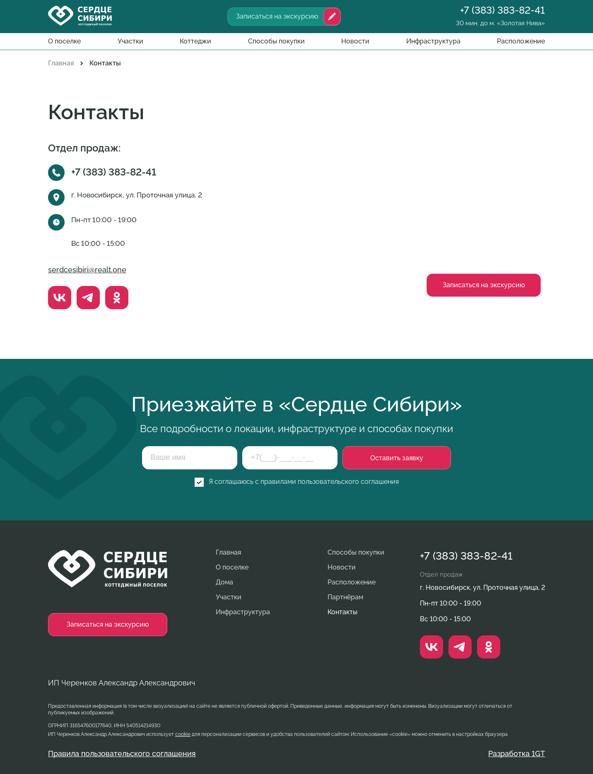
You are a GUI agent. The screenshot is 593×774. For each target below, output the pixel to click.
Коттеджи (195, 41)
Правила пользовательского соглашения (122, 753)
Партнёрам (345, 597)
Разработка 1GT (516, 753)
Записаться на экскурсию (277, 16)
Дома (224, 582)
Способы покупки (276, 41)
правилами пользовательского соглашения (329, 482)
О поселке (64, 41)
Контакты (342, 612)
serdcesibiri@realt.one (87, 270)
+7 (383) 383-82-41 (502, 10)
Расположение (521, 41)
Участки (130, 41)
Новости (355, 41)
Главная (61, 63)
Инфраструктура (433, 41)
